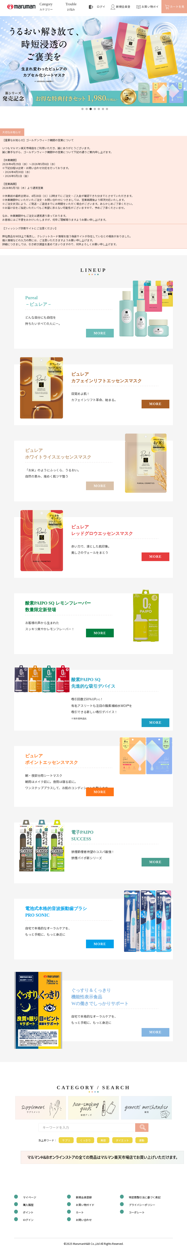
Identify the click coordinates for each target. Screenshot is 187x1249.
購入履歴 (28, 1205)
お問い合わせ (84, 1220)
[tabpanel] (93, 61)
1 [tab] (82, 109)
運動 (141, 1140)
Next (180, 62)
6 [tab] (103, 109)
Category (46, 7)
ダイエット (122, 1140)
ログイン (28, 1220)
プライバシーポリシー (142, 1205)
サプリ (66, 1140)
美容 (103, 1140)
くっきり (85, 1140)
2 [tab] (86, 109)
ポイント (28, 1212)
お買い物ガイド (85, 1205)
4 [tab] (95, 109)
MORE (100, 333)
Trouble (71, 7)
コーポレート (137, 1212)
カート (80, 1212)
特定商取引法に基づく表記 (145, 1197)
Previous (7, 62)
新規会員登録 (84, 1197)
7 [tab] (107, 109)
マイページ (29, 1197)
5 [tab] (99, 109)
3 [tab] (90, 109)
